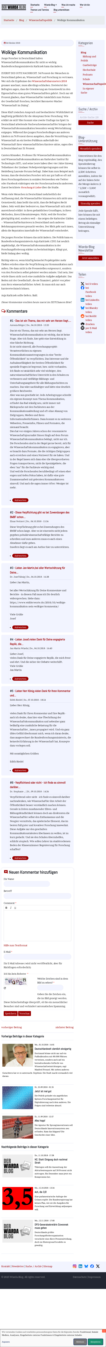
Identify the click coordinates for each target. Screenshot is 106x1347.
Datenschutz (79, 1277)
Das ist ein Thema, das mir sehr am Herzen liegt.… (43, 321)
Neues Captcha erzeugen (5, 988)
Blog (21, 20)
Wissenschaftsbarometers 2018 (49, 81)
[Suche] (90, 117)
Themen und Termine (39, 9)
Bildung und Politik (88, 58)
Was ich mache (68, 4)
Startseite (34, 4)
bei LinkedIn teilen (92, 302)
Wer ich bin (85, 4)
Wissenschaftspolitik (40, 20)
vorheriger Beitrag (11, 1027)
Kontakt (5, 1266)
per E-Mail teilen (91, 330)
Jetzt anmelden (90, 258)
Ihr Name (9, 879)
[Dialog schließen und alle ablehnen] (104, 1331)
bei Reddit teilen (91, 318)
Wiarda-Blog (50, 4)
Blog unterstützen (61, 9)
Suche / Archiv (34, 1266)
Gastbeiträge (90, 65)
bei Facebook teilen (91, 291)
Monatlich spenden (90, 148)
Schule (86, 79)
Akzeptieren (95, 1342)
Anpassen (6, 1342)
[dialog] (53, 1338)
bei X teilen (92, 284)
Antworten (20, 500)
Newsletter (18, 1266)
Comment (9, 903)
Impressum (94, 1277)
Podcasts (88, 74)
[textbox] (37, 925)
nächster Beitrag (65, 1027)
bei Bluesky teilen (92, 310)
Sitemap (47, 1266)
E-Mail (7, 951)
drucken (90, 324)
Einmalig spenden (90, 203)
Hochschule (89, 70)
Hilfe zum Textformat (15, 945)
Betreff (8, 891)
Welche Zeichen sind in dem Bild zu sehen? (52, 980)
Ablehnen (80, 1342)
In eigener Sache (87, 90)
